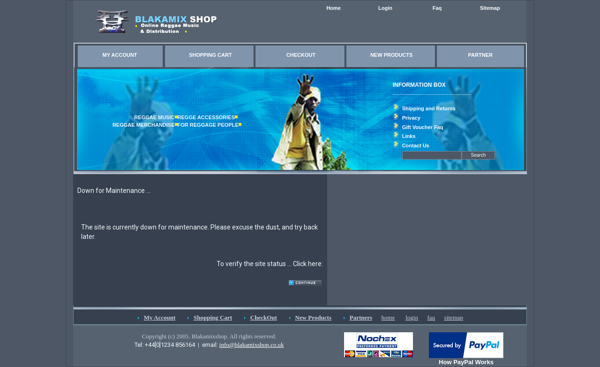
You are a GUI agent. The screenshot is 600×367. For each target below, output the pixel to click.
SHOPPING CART (210, 55)
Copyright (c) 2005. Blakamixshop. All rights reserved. (209, 336)
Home (333, 8)
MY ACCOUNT (120, 55)
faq (431, 317)
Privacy (411, 118)
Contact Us (415, 145)
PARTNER (480, 55)
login (411, 317)
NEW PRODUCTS (391, 55)
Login (385, 8)
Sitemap (490, 8)
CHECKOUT (300, 55)
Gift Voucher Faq (422, 127)
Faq (437, 8)
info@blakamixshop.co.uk (251, 344)
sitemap (453, 317)
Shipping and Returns (429, 108)
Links (409, 136)
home (388, 317)
